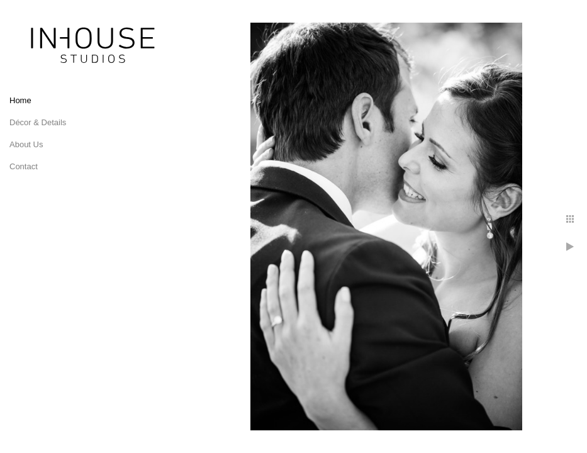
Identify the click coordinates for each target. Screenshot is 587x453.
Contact (23, 166)
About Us (26, 144)
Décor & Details (37, 122)
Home (20, 100)
